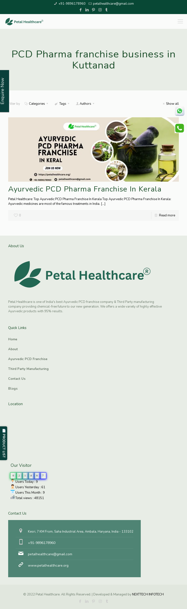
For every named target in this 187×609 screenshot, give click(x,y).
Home (12, 339)
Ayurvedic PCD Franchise (27, 359)
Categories (36, 104)
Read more (167, 215)
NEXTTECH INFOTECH (147, 594)
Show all (170, 104)
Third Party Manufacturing (28, 369)
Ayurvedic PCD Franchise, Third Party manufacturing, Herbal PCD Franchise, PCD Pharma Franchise (33, 429)
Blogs (13, 388)
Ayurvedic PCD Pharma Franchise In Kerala (85, 189)
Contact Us (16, 379)
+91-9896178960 (72, 3)
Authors (85, 104)
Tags (62, 104)
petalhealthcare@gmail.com (113, 3)
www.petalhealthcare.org (48, 565)
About (13, 349)
